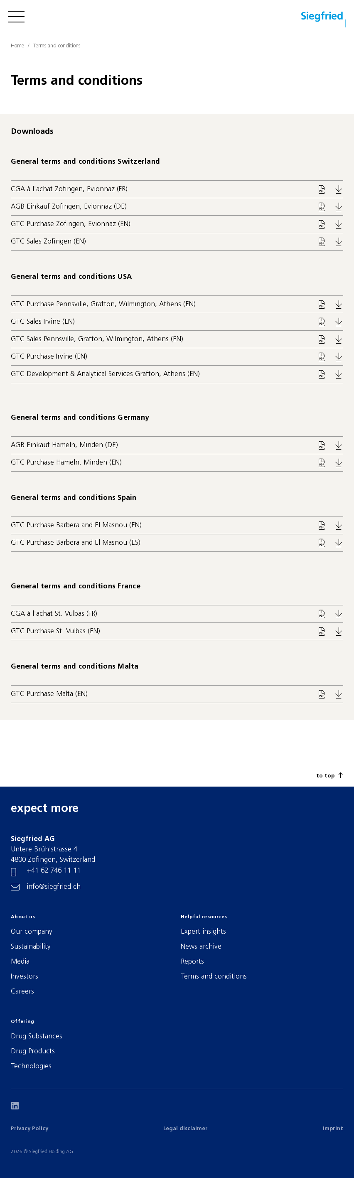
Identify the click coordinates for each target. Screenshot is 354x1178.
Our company (31, 931)
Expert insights (203, 931)
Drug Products (33, 1051)
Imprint (333, 1128)
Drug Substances (36, 1036)
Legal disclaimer (185, 1128)
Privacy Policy (29, 1128)
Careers (22, 991)
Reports (192, 961)
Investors (24, 976)
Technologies (31, 1066)
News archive (201, 946)
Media (20, 961)
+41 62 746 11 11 (54, 870)
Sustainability (31, 946)
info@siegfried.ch (54, 886)
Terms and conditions (214, 976)
